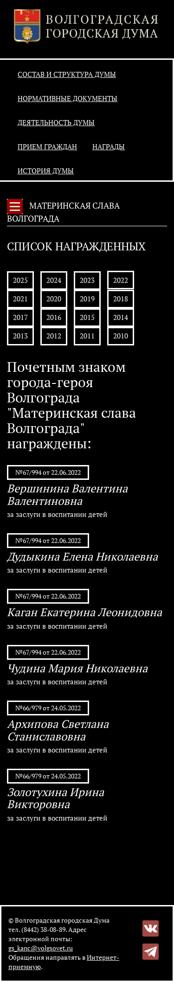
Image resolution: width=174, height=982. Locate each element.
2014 (120, 317)
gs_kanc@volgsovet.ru (40, 948)
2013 (20, 335)
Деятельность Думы (56, 122)
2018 (120, 298)
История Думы (46, 170)
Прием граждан (47, 146)
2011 (87, 335)
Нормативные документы (67, 98)
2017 (20, 317)
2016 (53, 317)
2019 (87, 298)
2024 (53, 280)
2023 (87, 280)
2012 (53, 335)
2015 (87, 317)
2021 (20, 298)
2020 (53, 298)
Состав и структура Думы (67, 74)
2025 (20, 280)
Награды (108, 146)
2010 (120, 335)
